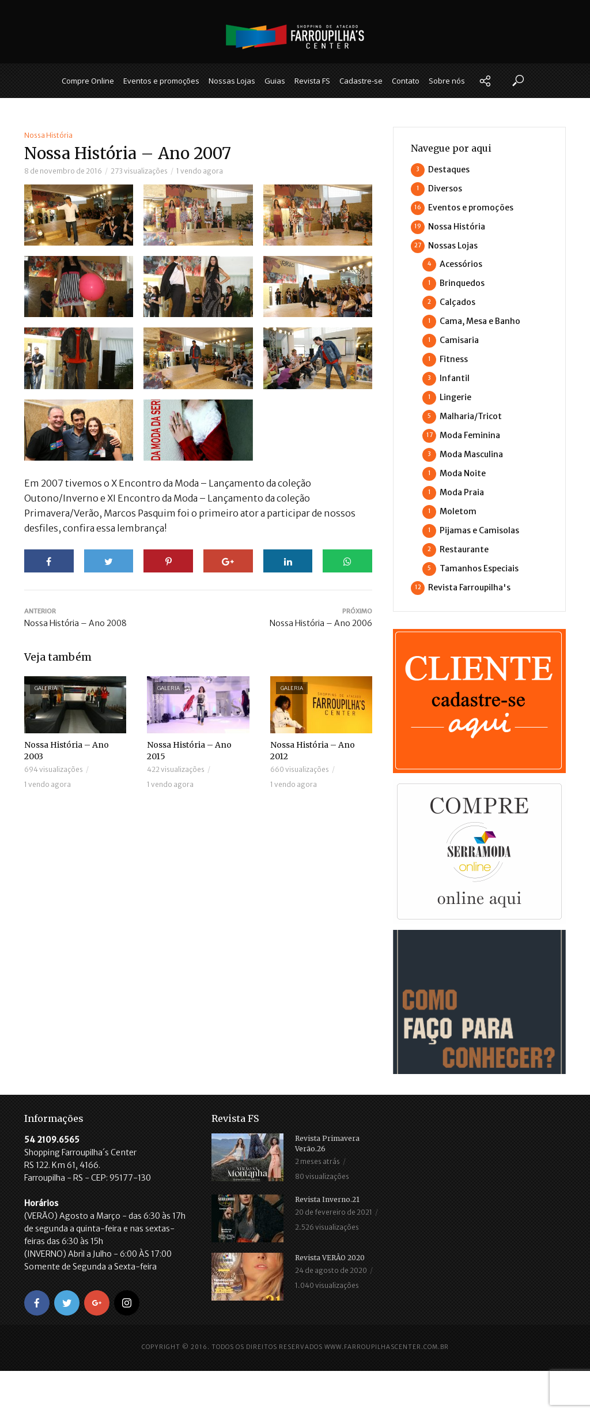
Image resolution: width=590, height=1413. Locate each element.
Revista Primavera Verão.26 (327, 1143)
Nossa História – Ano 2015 (189, 751)
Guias (274, 81)
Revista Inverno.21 (327, 1199)
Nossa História (48, 135)
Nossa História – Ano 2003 (66, 751)
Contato (405, 81)
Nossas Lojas (232, 81)
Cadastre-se (361, 81)
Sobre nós (447, 81)
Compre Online (88, 81)
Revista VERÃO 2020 (330, 1257)
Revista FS (312, 81)
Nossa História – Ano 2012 (312, 751)
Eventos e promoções (161, 81)
